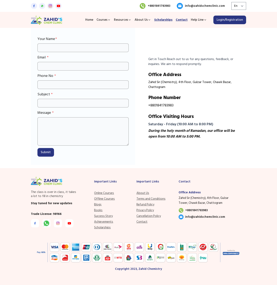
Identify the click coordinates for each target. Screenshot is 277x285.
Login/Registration (230, 19)
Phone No (45, 76)
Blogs (97, 204)
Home (89, 19)
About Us (142, 193)
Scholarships (163, 19)
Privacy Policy (145, 210)
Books (98, 210)
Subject (44, 94)
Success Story (103, 216)
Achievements (103, 221)
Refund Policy (145, 204)
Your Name (46, 39)
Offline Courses (104, 198)
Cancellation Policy (148, 216)
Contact (182, 19)
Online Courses (104, 193)
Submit (46, 152)
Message (44, 113)
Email (42, 57)
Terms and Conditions (151, 198)
